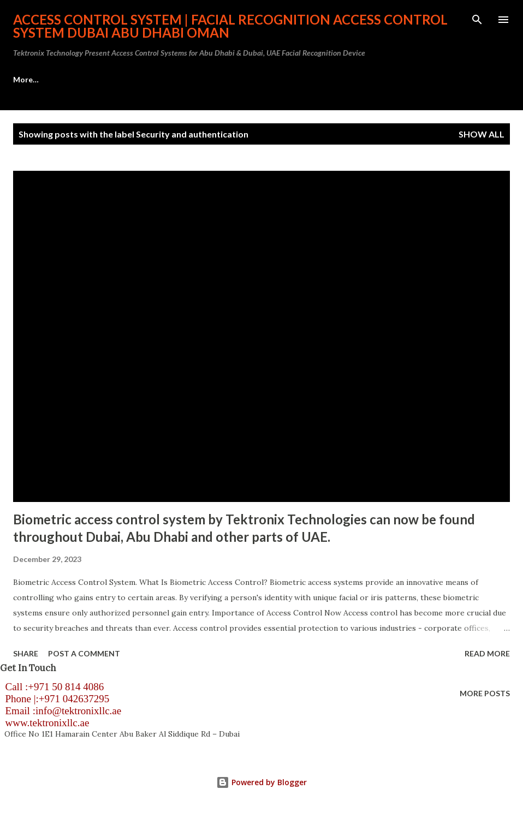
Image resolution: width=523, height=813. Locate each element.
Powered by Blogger (261, 782)
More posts (485, 693)
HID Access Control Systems (216, 79)
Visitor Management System (348, 79)
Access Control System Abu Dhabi (74, 79)
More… (441, 79)
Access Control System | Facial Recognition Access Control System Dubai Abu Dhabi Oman (230, 25)
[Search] (477, 19)
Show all (481, 134)
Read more (487, 653)
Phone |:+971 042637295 (54, 698)
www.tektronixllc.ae (44, 722)
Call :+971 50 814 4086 (52, 686)
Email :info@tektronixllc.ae (60, 710)
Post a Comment (84, 653)
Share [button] (25, 653)
